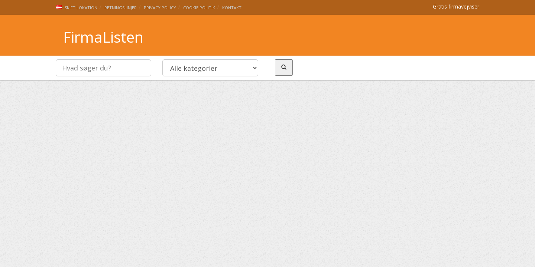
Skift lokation (76, 7)
